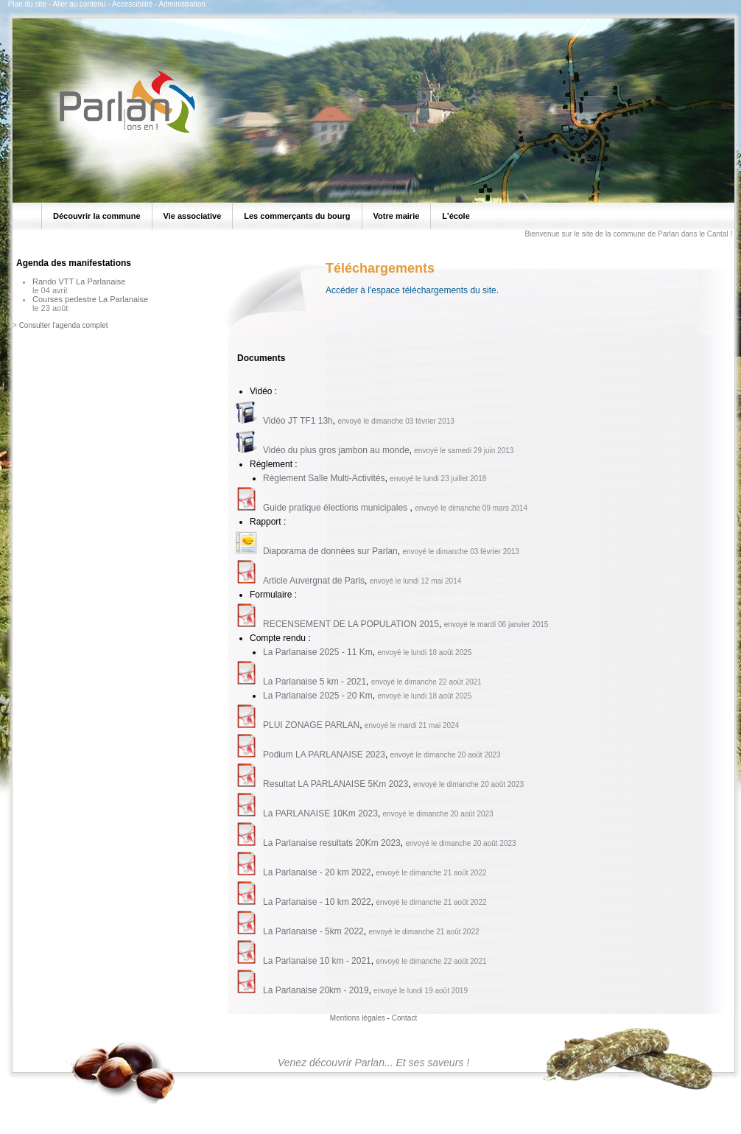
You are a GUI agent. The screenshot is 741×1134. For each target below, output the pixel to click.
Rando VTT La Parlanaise (78, 281)
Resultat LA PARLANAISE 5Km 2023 (335, 784)
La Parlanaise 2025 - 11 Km (318, 652)
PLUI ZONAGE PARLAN (311, 725)
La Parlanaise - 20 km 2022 (317, 872)
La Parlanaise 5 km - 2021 (314, 681)
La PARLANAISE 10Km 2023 (320, 813)
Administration (181, 4)
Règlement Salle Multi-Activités (323, 478)
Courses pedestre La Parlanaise (90, 299)
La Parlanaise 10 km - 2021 (317, 961)
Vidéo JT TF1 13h (298, 421)
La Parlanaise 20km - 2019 (315, 990)
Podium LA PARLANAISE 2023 (324, 754)
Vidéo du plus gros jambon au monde (336, 450)
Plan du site (27, 4)
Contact (404, 1018)
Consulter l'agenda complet (63, 325)
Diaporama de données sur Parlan (330, 551)
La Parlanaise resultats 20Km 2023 (332, 843)
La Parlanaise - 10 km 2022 (317, 902)
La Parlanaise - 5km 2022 (313, 931)
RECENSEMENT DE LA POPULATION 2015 (351, 624)
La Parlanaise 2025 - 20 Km (318, 695)
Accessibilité (132, 4)
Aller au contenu (78, 4)
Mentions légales (357, 1018)
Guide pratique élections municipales (336, 508)
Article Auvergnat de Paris (314, 580)
